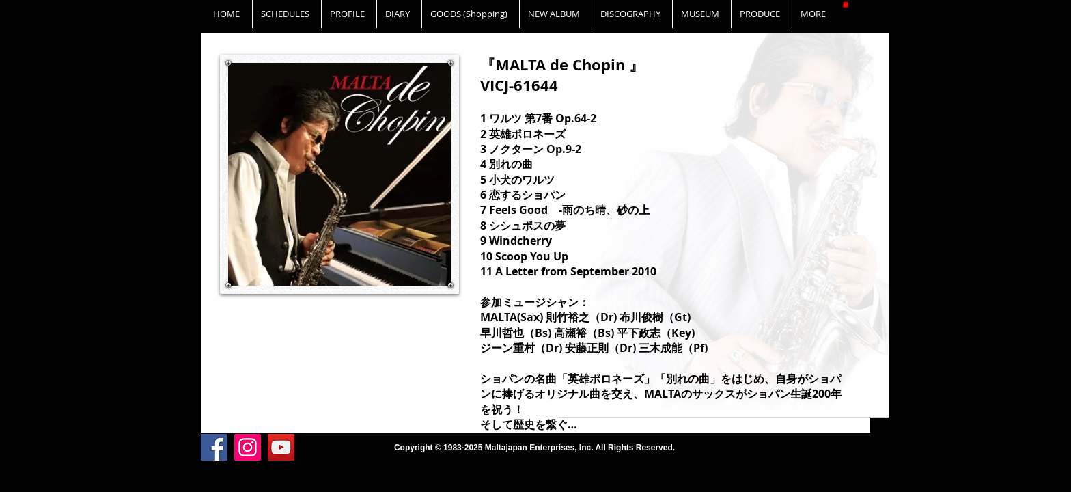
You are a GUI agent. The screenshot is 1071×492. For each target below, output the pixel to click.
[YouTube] (281, 447)
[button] (845, 4)
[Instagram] (247, 447)
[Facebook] (214, 447)
